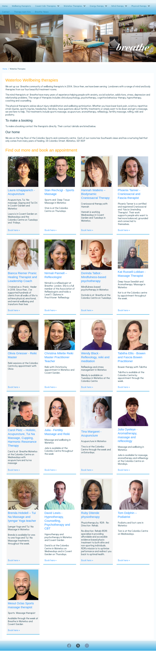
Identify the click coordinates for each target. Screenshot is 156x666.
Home (5, 68)
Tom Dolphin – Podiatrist (128, 522)
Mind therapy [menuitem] (117, 5)
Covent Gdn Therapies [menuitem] (45, 5)
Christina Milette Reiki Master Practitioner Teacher (59, 361)
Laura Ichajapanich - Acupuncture (22, 192)
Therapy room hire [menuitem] (22, 11)
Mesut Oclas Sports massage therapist (22, 612)
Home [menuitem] (5, 5)
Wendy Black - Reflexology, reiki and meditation (93, 361)
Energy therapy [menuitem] (97, 5)
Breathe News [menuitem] (42, 11)
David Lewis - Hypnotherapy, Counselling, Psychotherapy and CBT (58, 528)
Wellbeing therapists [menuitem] (21, 5)
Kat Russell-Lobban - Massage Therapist (133, 274)
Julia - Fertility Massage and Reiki (58, 436)
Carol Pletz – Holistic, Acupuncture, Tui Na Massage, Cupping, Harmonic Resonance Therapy (22, 444)
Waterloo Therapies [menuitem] (73, 5)
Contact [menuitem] (6, 11)
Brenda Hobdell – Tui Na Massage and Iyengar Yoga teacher (23, 526)
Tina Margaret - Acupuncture (92, 437)
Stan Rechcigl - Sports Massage (56, 192)
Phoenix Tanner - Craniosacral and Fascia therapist (130, 194)
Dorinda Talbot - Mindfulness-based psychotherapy (94, 277)
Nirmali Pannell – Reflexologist (57, 275)
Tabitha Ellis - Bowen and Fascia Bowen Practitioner (133, 361)
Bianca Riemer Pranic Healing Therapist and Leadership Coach (21, 279)
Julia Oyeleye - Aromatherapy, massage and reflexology (128, 439)
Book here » (14, 230)
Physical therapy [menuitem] (138, 5)
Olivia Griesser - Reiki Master (19, 359)
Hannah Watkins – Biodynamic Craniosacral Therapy (94, 195)
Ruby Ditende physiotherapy (91, 522)
